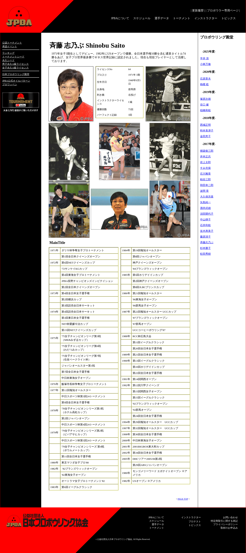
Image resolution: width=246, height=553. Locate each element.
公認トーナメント (12, 42)
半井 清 (204, 58)
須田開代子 (206, 213)
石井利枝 (205, 225)
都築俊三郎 (206, 150)
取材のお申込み (229, 527)
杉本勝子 (205, 248)
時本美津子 (206, 130)
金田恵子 (205, 136)
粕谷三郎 (205, 179)
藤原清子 (205, 236)
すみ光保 (205, 167)
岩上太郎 (205, 162)
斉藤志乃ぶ (206, 242)
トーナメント (181, 18)
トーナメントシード (13, 56)
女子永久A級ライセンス (15, 67)
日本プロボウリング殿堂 (15, 74)
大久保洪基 (206, 196)
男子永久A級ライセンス (15, 64)
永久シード (8, 60)
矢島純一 (205, 202)
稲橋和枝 (205, 110)
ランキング (8, 53)
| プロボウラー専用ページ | (223, 10)
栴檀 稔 (204, 84)
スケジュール (141, 18)
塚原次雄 (205, 98)
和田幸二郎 (206, 185)
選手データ (162, 18)
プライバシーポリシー (225, 524)
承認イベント (9, 46)
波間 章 (204, 190)
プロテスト (195, 521)
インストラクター (205, 18)
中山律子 (205, 219)
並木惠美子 (206, 230)
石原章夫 (205, 78)
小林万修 (205, 64)
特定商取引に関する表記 (224, 520)
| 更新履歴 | (198, 10)
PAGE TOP (183, 499)
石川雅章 (205, 173)
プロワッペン (9, 84)
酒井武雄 (205, 208)
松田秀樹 (205, 253)
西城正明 (205, 124)
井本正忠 (205, 156)
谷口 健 (204, 104)
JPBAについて (120, 18)
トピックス (228, 18)
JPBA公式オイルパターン (16, 80)
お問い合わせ (230, 517)
